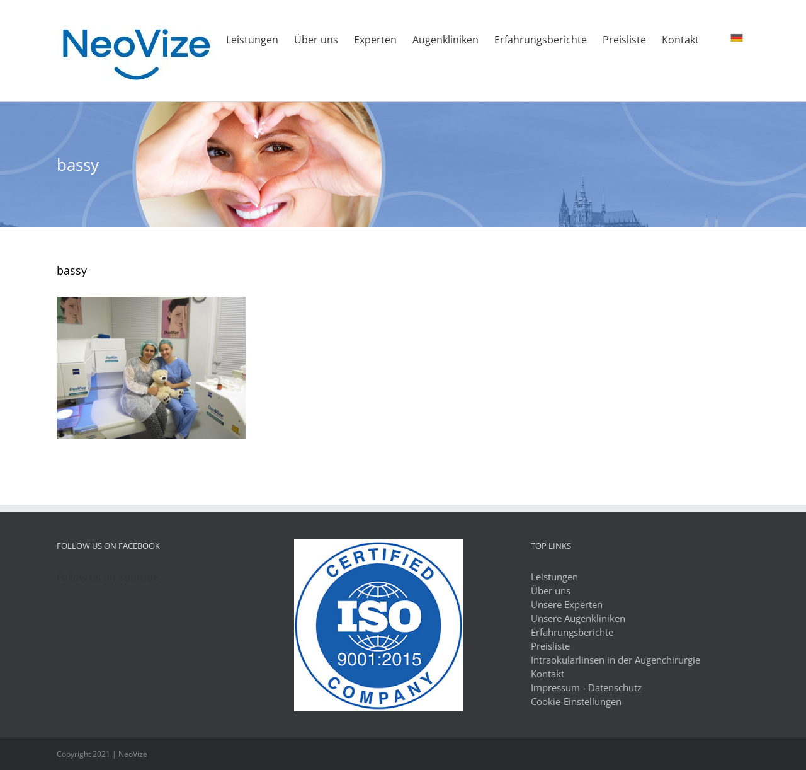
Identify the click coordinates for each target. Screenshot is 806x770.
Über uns (550, 590)
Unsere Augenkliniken (578, 618)
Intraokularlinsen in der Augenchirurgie (615, 659)
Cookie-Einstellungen (576, 701)
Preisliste (550, 646)
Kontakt (547, 673)
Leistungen (554, 576)
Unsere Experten (567, 604)
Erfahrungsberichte (572, 632)
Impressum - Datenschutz (586, 687)
